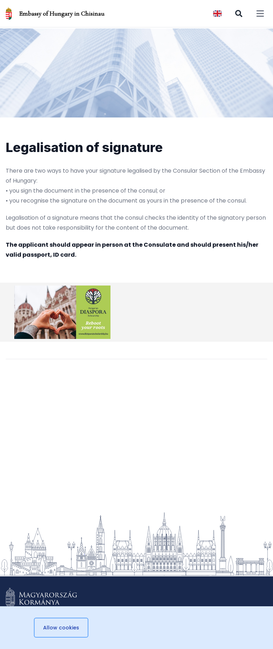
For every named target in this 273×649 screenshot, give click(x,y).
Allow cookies (61, 627)
